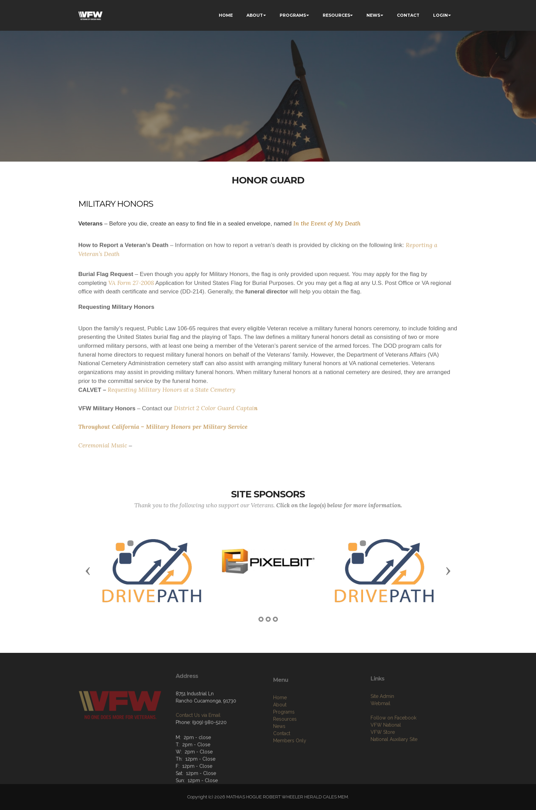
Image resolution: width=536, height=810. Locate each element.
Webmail (380, 728)
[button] (88, 570)
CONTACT (408, 15)
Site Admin (382, 721)
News (279, 754)
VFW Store (383, 757)
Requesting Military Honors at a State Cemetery (172, 393)
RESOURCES (336, 15)
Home (280, 725)
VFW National (386, 750)
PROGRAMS (293, 15)
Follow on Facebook (393, 743)
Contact (281, 761)
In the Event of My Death (326, 223)
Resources (285, 747)
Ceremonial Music (102, 448)
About (279, 733)
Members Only (289, 768)
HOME (226, 15)
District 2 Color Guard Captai (214, 411)
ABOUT (254, 15)
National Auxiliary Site (394, 764)
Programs (284, 740)
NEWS (373, 15)
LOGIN (440, 15)
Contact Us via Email (198, 735)
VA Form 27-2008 (131, 292)
